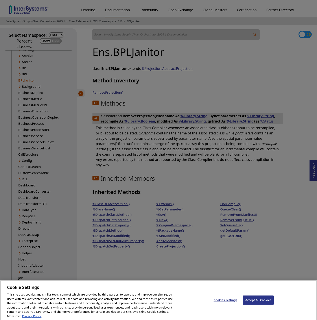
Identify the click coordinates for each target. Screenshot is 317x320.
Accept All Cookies (258, 303)
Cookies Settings (225, 303)
